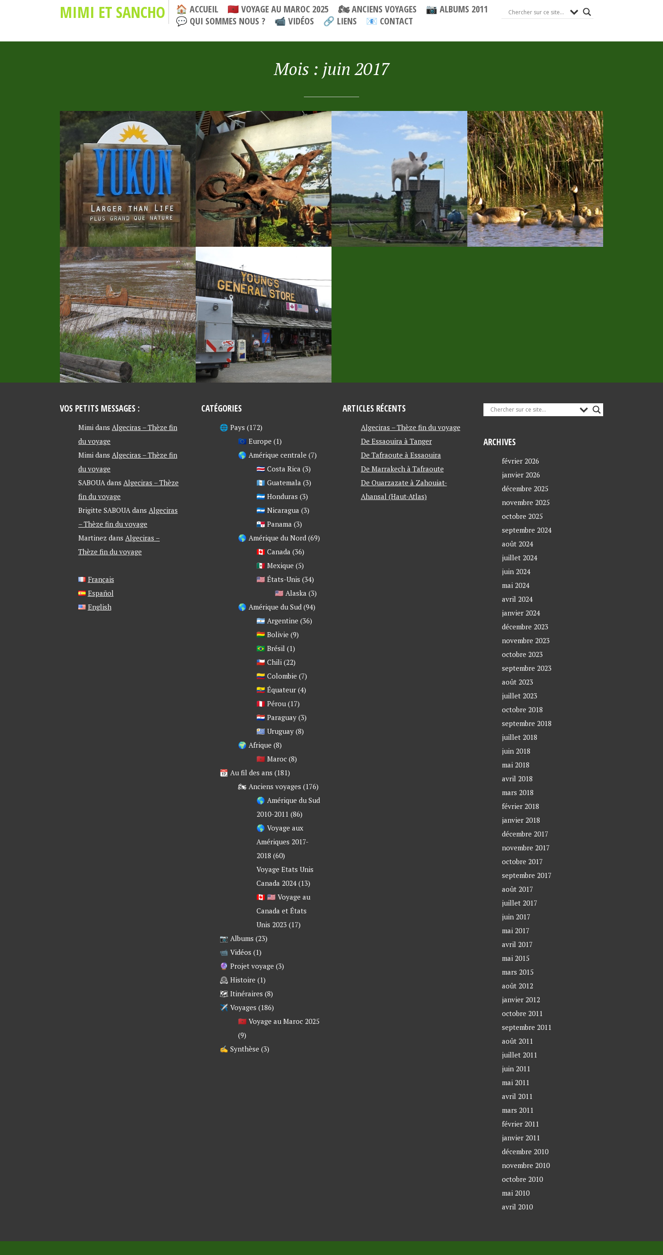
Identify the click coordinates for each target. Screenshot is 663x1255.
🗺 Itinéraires (241, 993)
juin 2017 (516, 916)
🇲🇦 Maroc (271, 758)
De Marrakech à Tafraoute (402, 468)
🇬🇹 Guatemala (278, 482)
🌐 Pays (232, 427)
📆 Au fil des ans (246, 772)
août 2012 (517, 985)
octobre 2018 (522, 709)
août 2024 (517, 543)
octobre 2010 (522, 1179)
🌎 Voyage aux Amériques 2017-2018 (282, 841)
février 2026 (520, 460)
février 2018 (520, 806)
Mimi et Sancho (112, 12)
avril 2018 (517, 778)
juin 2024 (516, 571)
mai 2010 (515, 1192)
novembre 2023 (526, 640)
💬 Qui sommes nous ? (220, 21)
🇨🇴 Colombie (276, 675)
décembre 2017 (525, 833)
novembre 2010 (526, 1165)
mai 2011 (515, 1082)
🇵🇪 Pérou (271, 703)
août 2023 (517, 681)
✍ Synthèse (239, 1048)
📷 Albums (237, 938)
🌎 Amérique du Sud (270, 606)
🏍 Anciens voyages (377, 9)
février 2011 (520, 1123)
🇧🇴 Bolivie (272, 634)
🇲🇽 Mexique (275, 565)
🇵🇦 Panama (274, 524)
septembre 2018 (527, 723)
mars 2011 (518, 1110)
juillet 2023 (519, 695)
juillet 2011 (519, 1054)
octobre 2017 (522, 861)
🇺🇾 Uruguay (275, 731)
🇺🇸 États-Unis (278, 579)
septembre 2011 (527, 1027)
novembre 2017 (526, 847)
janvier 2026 (521, 474)
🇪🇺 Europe (255, 441)
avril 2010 (517, 1206)
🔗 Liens (340, 21)
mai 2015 (515, 958)
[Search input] (536, 12)
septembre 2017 (527, 875)
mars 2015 (518, 971)
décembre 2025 (525, 488)
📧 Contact (389, 21)
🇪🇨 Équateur (276, 689)
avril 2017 (517, 944)
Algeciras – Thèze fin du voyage (410, 427)
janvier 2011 (521, 1137)
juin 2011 (516, 1068)
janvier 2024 (521, 612)
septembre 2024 (527, 530)
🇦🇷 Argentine (277, 620)
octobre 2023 (522, 654)
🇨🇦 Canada (273, 551)
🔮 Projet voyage (247, 965)
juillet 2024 (519, 557)
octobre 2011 (522, 1013)
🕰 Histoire (238, 979)
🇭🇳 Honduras (277, 496)
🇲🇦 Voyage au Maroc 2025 (278, 9)
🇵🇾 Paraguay (276, 717)
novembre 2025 (526, 502)
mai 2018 (515, 764)
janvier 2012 (521, 999)
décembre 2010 (525, 1151)
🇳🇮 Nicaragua (277, 510)
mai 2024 (515, 585)
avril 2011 (517, 1096)
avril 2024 (517, 599)
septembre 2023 (527, 668)
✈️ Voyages (238, 1007)
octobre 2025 (522, 516)
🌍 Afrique (255, 745)
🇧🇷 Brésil (270, 648)
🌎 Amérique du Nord (272, 537)
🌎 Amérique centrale (272, 454)
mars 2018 (518, 792)
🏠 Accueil (197, 9)
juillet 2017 (519, 902)
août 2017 (517, 889)
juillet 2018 (519, 737)
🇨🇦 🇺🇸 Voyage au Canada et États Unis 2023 (283, 910)
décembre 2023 (525, 626)
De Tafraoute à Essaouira (401, 454)
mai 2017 (515, 930)
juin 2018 (516, 750)
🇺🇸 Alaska (291, 593)
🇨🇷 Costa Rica (278, 468)
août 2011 (517, 1041)
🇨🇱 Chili (269, 662)
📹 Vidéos (294, 21)
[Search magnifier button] (587, 12)
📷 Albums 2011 (457, 9)
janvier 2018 (521, 820)
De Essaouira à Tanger (396, 441)
